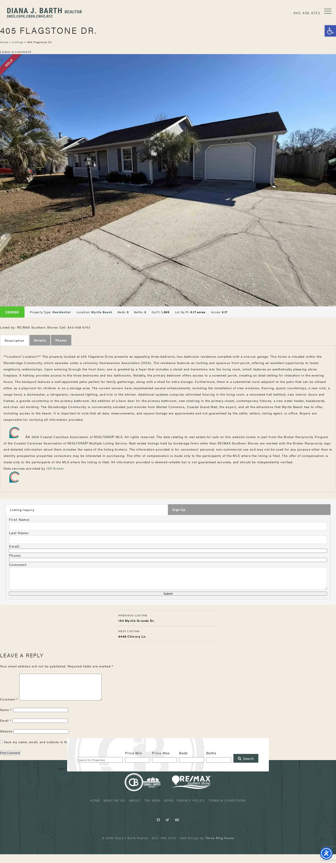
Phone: (15, 555)
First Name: (19, 519)
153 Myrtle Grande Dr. (168, 621)
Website (6, 740)
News (168, 809)
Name (6, 718)
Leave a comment (15, 51)
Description (14, 340)
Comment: (18, 564)
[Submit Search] (245, 767)
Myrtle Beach (101, 312)
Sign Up (178, 510)
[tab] (14, 340)
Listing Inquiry (22, 510)
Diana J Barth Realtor (45, 13)
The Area (152, 809)
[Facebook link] (159, 828)
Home (4, 42)
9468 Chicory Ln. (168, 637)
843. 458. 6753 (307, 12)
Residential (61, 312)
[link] (219, 846)
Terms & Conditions (227, 809)
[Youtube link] (177, 828)
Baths (211, 761)
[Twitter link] (168, 828)
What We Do (114, 809)
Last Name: (19, 533)
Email (5, 729)
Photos (61, 340)
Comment (9, 708)
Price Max (161, 761)
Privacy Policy (191, 809)
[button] (330, 31)
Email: (14, 546)
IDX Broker (55, 468)
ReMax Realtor (191, 791)
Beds (183, 761)
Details (40, 340)
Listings (17, 42)
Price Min (133, 761)
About (135, 809)
